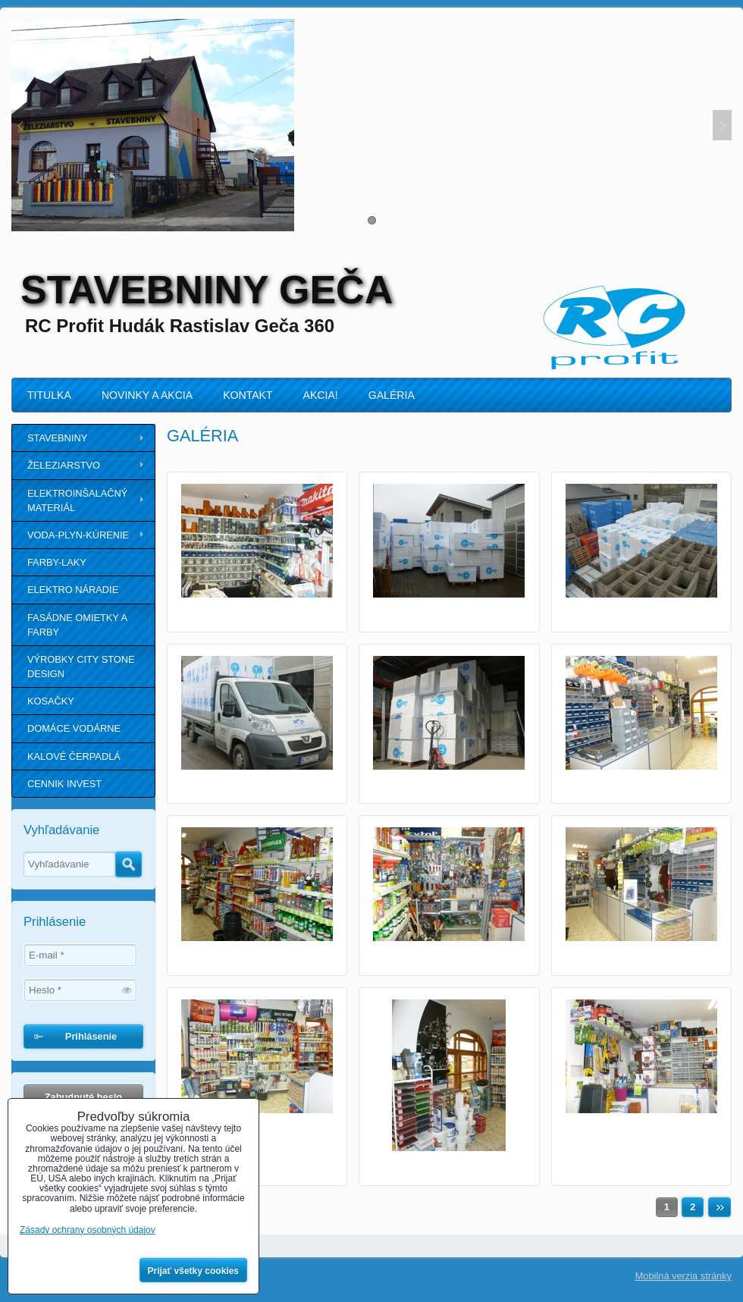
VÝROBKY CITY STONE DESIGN (81, 666)
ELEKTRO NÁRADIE (72, 589)
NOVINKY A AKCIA (147, 395)
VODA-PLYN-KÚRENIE (78, 535)
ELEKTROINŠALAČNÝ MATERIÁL (77, 500)
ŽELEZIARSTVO (63, 465)
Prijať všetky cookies (194, 1271)
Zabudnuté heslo (83, 1097)
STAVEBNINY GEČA (206, 290)
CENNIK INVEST (64, 783)
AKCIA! (320, 395)
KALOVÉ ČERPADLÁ (74, 756)
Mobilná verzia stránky (683, 1276)
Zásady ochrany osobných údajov (87, 1230)
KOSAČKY (50, 701)
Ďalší (719, 1207)
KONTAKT (247, 395)
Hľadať (128, 864)
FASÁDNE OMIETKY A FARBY (77, 625)
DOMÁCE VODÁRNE (74, 728)
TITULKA (49, 395)
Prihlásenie (91, 1036)
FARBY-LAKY (56, 562)
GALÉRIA (391, 395)
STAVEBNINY (57, 438)
